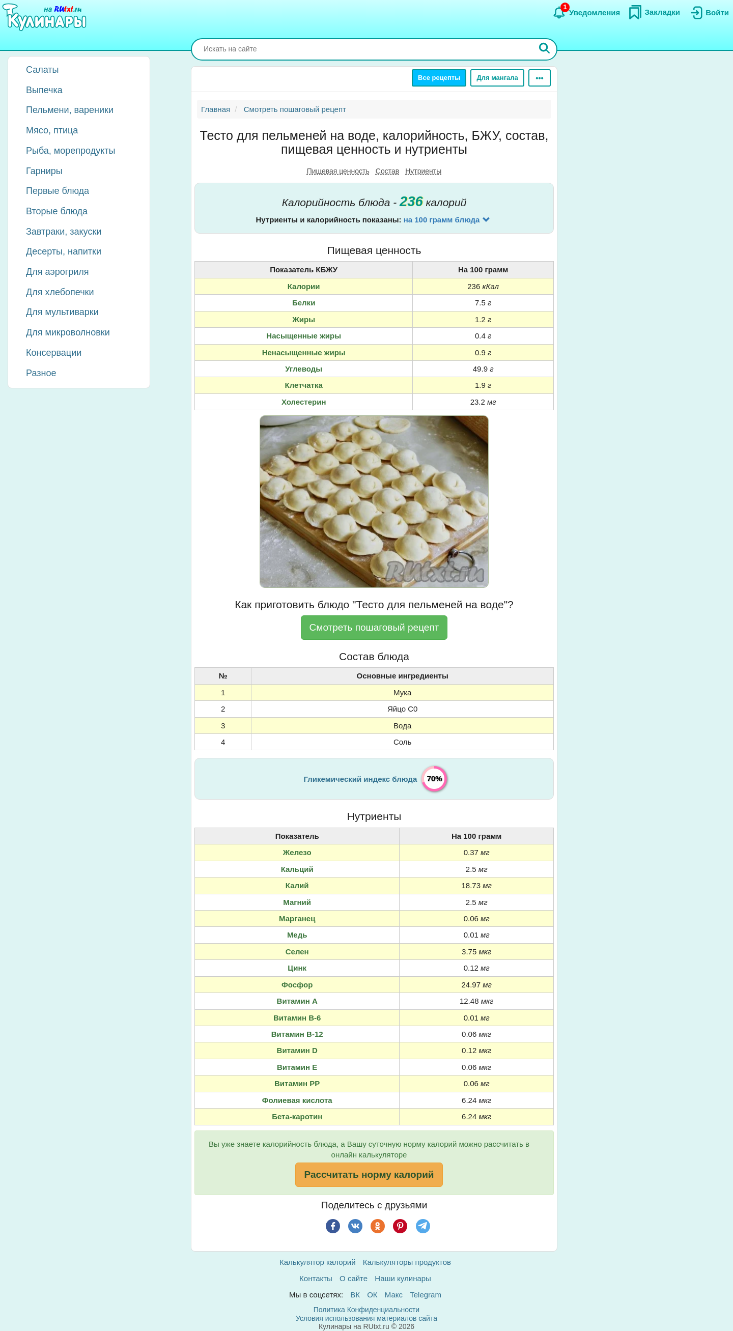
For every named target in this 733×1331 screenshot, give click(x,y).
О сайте (354, 1278)
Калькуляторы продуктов (407, 1262)
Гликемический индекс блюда (360, 779)
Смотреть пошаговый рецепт (374, 627)
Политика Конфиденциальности (366, 1310)
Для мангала (497, 77)
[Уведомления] (586, 13)
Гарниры (44, 171)
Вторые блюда (57, 211)
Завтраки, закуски (63, 231)
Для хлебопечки (60, 292)
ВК (355, 1294)
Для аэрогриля (57, 272)
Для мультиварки (62, 312)
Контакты (315, 1278)
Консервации (53, 353)
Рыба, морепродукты (70, 151)
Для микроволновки (68, 332)
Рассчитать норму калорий (369, 1174)
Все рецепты (439, 77)
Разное (41, 373)
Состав (387, 171)
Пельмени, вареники (70, 110)
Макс (394, 1294)
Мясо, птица (52, 130)
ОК (372, 1294)
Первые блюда (57, 191)
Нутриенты (423, 171)
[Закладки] (654, 12)
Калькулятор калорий (317, 1262)
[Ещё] (539, 78)
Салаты (42, 70)
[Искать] (544, 49)
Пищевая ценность (338, 171)
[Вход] (708, 13)
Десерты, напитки (63, 251)
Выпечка (44, 90)
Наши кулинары (403, 1278)
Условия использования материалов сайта (366, 1318)
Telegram (425, 1294)
